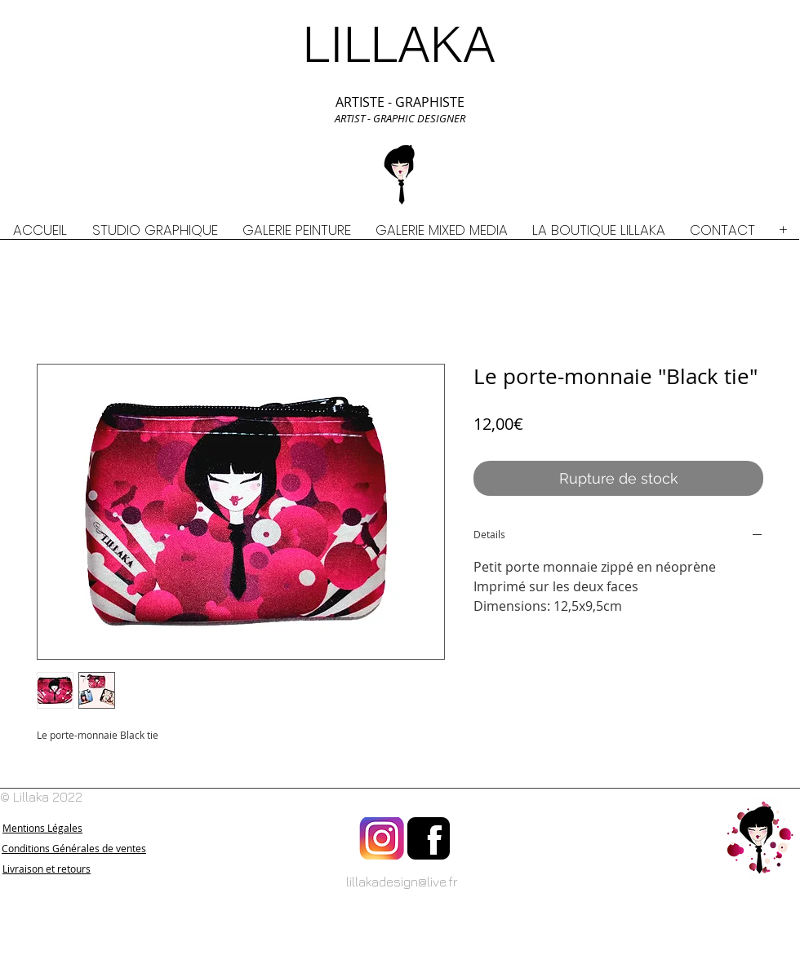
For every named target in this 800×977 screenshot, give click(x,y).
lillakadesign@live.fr (402, 881)
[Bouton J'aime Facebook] (759, 969)
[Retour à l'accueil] (760, 838)
